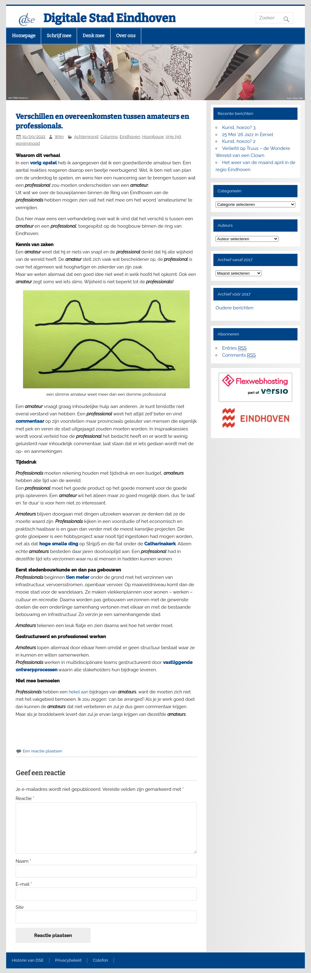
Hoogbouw (153, 136)
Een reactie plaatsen (42, 750)
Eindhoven (130, 136)
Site (20, 907)
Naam (23, 861)
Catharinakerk (160, 544)
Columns (109, 136)
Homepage (23, 35)
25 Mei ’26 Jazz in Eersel (247, 134)
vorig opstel (43, 163)
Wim (59, 136)
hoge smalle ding (58, 544)
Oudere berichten (234, 308)
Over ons (125, 35)
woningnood (28, 143)
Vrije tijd (173, 136)
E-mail (24, 884)
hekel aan (78, 691)
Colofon (100, 960)
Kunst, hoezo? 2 (238, 141)
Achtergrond (86, 136)
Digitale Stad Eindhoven (109, 18)
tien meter (77, 577)
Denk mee (93, 35)
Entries (234, 348)
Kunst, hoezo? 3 (238, 127)
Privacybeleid (68, 960)
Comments (239, 355)
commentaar (30, 421)
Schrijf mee (59, 35)
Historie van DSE (28, 960)
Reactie (25, 798)
